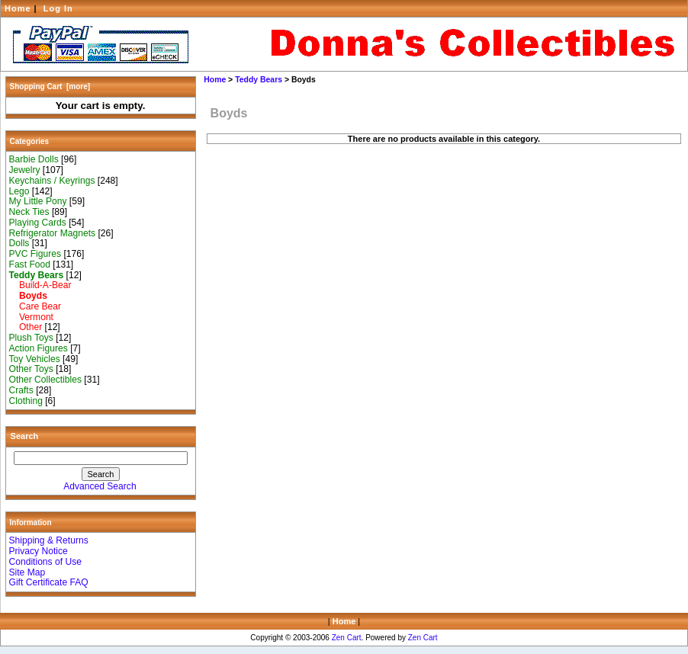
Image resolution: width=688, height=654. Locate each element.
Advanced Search (99, 486)
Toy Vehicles (34, 359)
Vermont (31, 317)
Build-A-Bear (40, 285)
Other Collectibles (45, 379)
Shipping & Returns (48, 540)
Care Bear (35, 306)
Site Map (27, 572)
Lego (19, 191)
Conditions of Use (45, 561)
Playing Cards (37, 222)
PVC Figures (35, 253)
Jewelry (24, 170)
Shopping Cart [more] (50, 86)
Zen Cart (347, 637)
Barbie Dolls (34, 159)
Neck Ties (29, 212)
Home (18, 8)
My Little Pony (38, 201)
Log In (58, 8)
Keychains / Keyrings (52, 180)
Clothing (26, 401)
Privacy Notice (38, 551)
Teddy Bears (258, 79)
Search (25, 436)
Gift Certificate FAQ (48, 582)
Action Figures (38, 348)
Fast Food (29, 264)
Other (26, 327)
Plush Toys (31, 337)
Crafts (21, 390)
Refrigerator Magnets (52, 233)
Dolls (19, 243)
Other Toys (31, 369)
